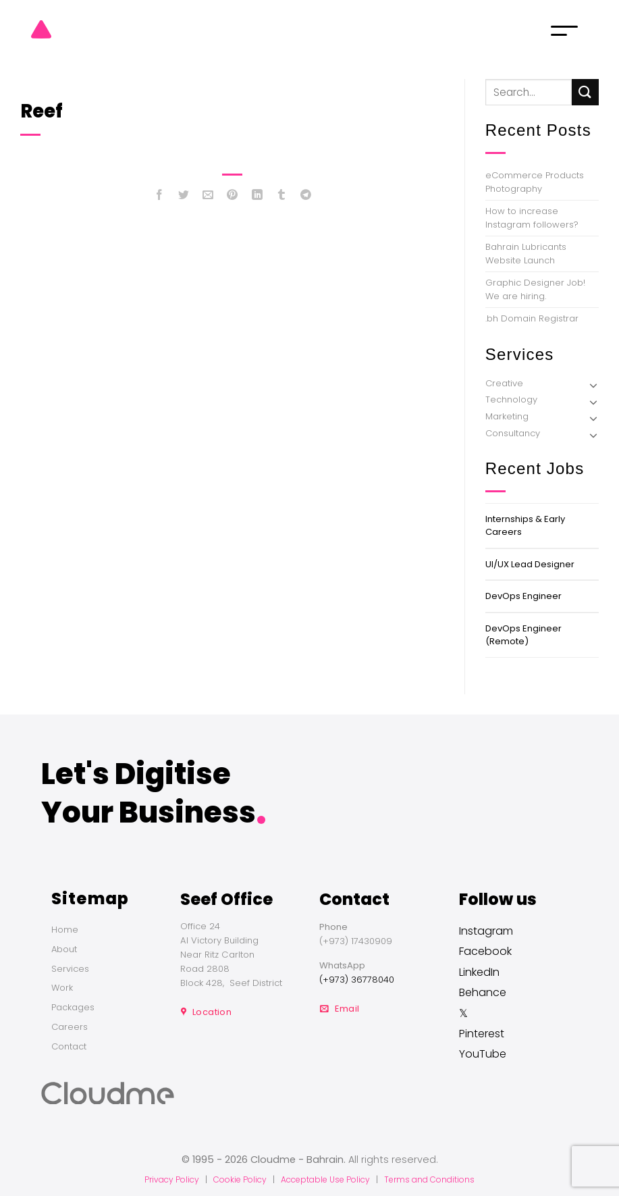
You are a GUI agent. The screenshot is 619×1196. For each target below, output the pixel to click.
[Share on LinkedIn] (257, 197)
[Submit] (585, 92)
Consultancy (512, 433)
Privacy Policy (171, 1179)
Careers (69, 1026)
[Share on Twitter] (184, 197)
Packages (73, 1007)
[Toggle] (593, 385)
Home (64, 929)
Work (62, 987)
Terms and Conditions (429, 1179)
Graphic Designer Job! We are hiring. (535, 289)
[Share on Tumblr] (281, 197)
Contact (68, 1046)
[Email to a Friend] (208, 197)
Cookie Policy (240, 1179)
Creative (504, 383)
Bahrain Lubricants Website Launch (525, 253)
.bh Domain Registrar (531, 318)
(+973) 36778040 (356, 979)
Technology (511, 399)
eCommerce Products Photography (534, 182)
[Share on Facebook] (160, 197)
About (64, 949)
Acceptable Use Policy (325, 1179)
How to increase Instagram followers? (531, 218)
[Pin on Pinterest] (232, 197)
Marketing (507, 416)
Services (70, 968)
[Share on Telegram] (306, 197)
